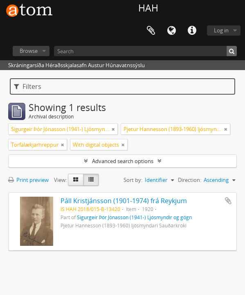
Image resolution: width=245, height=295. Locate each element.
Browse (29, 50)
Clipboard (151, 30)
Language (171, 30)
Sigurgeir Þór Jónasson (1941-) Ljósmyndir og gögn (134, 217)
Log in (221, 30)
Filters (27, 86)
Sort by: (133, 180)
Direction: (189, 180)
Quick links (192, 30)
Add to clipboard (228, 201)
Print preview (28, 180)
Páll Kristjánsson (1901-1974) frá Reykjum (124, 200)
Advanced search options (122, 161)
